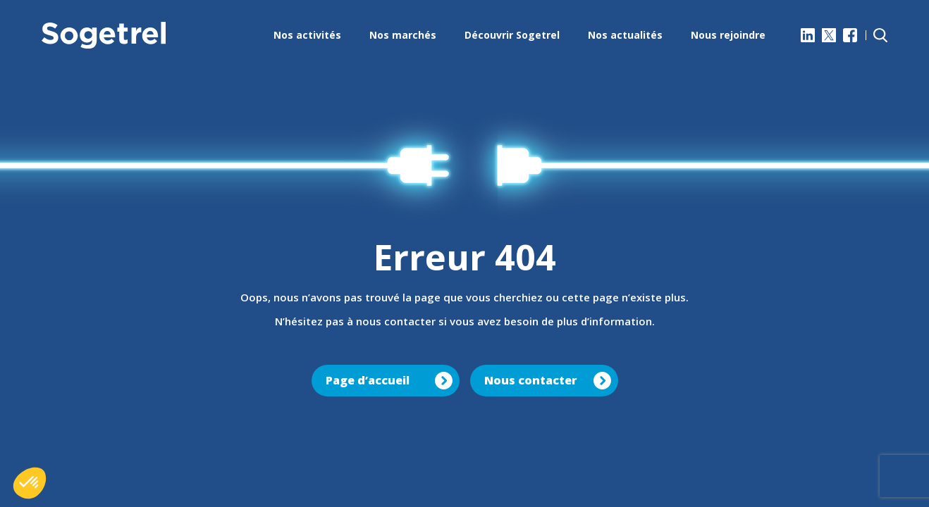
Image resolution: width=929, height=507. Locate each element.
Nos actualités (625, 35)
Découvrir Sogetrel (512, 35)
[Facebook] (850, 35)
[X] (829, 35)
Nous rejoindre (728, 35)
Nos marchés (402, 35)
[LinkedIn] (808, 35)
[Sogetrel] (104, 35)
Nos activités (307, 35)
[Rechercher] (880, 35)
